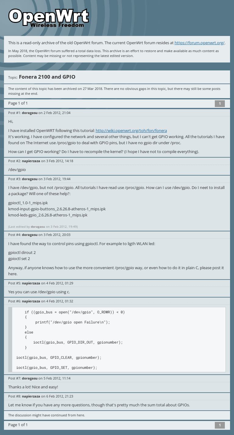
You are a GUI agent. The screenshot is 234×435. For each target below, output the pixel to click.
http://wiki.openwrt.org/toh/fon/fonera (131, 130)
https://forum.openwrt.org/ (200, 42)
